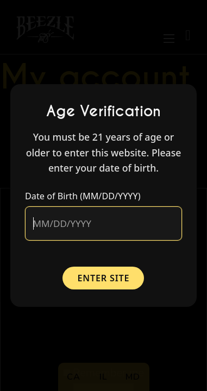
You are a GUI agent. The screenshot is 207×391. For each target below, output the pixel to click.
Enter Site (104, 278)
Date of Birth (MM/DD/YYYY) (83, 196)
